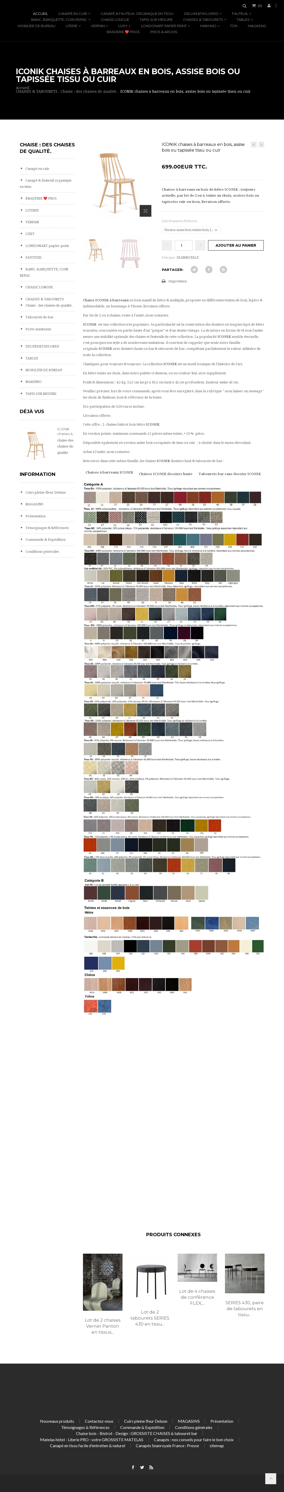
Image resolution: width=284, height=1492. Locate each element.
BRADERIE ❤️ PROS (123, 32)
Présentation (35, 516)
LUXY (122, 26)
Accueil (40, 13)
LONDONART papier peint (164, 26)
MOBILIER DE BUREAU (36, 26)
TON (233, 26)
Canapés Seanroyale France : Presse (167, 1445)
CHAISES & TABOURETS (203, 19)
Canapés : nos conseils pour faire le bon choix (194, 1439)
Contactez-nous (99, 1421)
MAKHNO (208, 26)
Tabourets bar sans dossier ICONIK (229, 474)
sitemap (217, 1445)
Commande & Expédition (45, 540)
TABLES (243, 19)
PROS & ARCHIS (163, 32)
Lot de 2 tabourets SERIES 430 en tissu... (150, 1318)
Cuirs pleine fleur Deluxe (45, 492)
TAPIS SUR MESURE (156, 19)
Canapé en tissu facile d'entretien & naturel (87, 1445)
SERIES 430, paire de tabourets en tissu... (244, 1308)
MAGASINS (257, 26)
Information (37, 474)
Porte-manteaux (38, 329)
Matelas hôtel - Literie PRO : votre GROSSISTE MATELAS (91, 1439)
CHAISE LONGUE (115, 19)
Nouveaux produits (57, 1421)
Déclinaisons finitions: (180, 221)
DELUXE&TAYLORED (201, 13)
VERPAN (98, 26)
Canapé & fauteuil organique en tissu (137, 13)
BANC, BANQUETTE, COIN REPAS (59, 19)
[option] (102, 1300)
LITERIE (72, 26)
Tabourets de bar (39, 317)
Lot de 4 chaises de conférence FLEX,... (197, 1297)
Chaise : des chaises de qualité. (49, 305)
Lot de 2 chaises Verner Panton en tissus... (103, 1326)
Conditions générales (42, 552)
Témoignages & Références (47, 528)
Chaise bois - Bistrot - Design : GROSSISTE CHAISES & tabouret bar (136, 1433)
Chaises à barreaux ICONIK (109, 472)
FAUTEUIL (240, 13)
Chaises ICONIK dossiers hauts (165, 474)
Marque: (169, 257)
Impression (178, 281)
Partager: (172, 270)
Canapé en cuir (72, 13)
